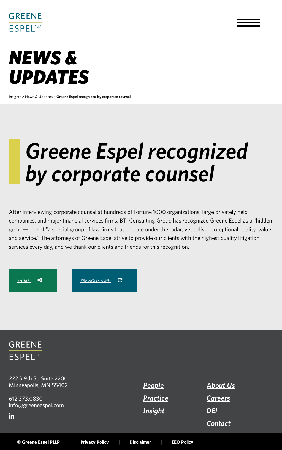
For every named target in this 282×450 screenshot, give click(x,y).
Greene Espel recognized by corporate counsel (93, 96)
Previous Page (101, 280)
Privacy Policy (94, 441)
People (153, 385)
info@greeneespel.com (36, 405)
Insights (15, 96)
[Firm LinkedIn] (11, 416)
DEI (212, 410)
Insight (153, 410)
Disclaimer (140, 441)
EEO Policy (182, 441)
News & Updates (39, 96)
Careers (218, 397)
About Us (221, 385)
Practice (155, 397)
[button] (248, 22)
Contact (219, 423)
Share (29, 280)
